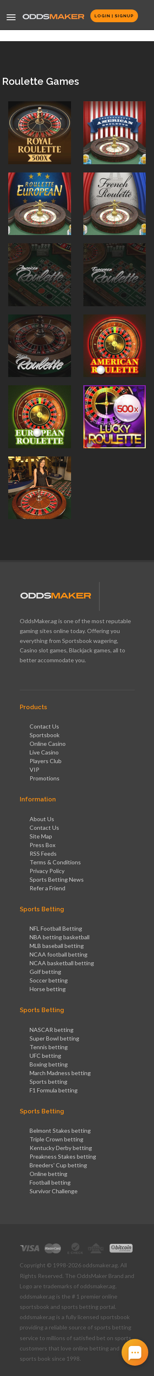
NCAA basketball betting (62, 962)
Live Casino (44, 752)
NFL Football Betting (56, 928)
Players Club (46, 760)
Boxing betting (49, 1064)
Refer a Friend (47, 888)
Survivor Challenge (54, 1190)
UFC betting (45, 1055)
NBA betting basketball (60, 937)
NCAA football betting (58, 954)
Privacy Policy (47, 870)
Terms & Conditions (55, 862)
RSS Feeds (43, 853)
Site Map (41, 836)
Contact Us (44, 726)
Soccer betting (49, 980)
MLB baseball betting (57, 945)
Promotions (45, 778)
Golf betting (45, 971)
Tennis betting (49, 1046)
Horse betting (48, 988)
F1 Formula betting (54, 1090)
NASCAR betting (52, 1029)
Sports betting (48, 1081)
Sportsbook (45, 734)
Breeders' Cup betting (58, 1165)
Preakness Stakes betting (63, 1156)
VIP (34, 769)
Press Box (42, 844)
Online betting (48, 1173)
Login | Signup (114, 16)
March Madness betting (60, 1072)
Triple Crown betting (56, 1139)
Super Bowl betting (54, 1038)
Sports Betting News (57, 879)
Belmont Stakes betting (60, 1130)
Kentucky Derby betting (61, 1147)
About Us (42, 818)
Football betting (50, 1182)
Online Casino (48, 743)
